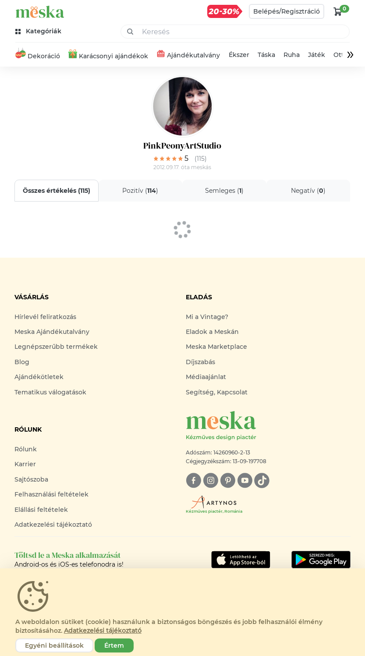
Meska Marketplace (216, 347)
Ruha (291, 55)
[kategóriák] (39, 31)
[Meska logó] (268, 426)
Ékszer (238, 55)
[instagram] (210, 480)
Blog (21, 362)
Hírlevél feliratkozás (45, 317)
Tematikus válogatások (50, 392)
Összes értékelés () (56, 190)
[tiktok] (261, 480)
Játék (316, 55)
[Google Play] (240, 559)
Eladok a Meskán (212, 332)
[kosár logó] (338, 11)
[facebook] (193, 480)
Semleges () (224, 190)
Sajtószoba (31, 479)
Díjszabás (200, 362)
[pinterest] (227, 480)
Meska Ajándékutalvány (51, 332)
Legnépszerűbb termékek (56, 347)
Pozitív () (141, 190)
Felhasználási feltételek (51, 494)
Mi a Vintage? (207, 317)
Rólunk (25, 449)
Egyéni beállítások (54, 645)
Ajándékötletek (39, 377)
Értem (114, 645)
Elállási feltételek (41, 510)
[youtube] (244, 480)
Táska (266, 55)
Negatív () (308, 190)
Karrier (25, 464)
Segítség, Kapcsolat (217, 392)
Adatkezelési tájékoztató (53, 524)
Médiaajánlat (206, 377)
